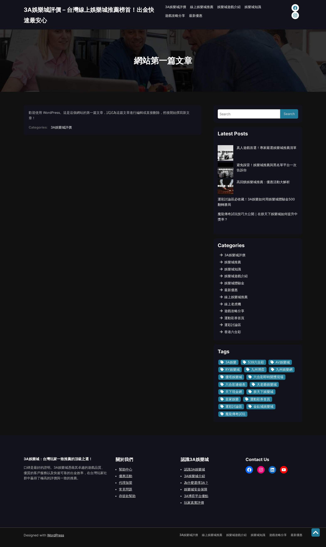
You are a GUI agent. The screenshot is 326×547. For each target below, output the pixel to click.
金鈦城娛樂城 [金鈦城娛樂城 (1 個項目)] (263, 406)
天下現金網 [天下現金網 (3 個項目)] (233, 392)
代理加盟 (125, 483)
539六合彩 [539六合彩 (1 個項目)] (256, 362)
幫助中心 (125, 469)
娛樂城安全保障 (195, 489)
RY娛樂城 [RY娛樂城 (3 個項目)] (232, 369)
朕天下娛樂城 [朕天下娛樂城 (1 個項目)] (263, 392)
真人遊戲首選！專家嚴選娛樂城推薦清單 (266, 148)
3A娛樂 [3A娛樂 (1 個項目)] (230, 362)
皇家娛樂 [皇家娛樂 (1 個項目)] (232, 399)
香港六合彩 (232, 332)
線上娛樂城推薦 (236, 297)
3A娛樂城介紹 (194, 476)
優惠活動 (125, 476)
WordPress (55, 535)
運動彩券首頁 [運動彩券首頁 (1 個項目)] (260, 399)
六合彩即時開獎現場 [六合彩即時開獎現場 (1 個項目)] (268, 377)
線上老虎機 (232, 304)
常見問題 (125, 489)
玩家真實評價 (194, 502)
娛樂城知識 (232, 269)
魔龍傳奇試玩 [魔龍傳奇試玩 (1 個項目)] (235, 414)
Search (289, 114)
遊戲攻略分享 (234, 311)
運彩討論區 (232, 325)
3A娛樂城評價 (61, 127)
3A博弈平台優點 (196, 496)
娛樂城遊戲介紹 (236, 276)
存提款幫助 (127, 496)
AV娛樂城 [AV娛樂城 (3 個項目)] (282, 362)
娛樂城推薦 (232, 262)
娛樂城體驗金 (234, 283)
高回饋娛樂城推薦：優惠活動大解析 (263, 182)
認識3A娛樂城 (194, 469)
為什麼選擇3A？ (196, 483)
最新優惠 (231, 290)
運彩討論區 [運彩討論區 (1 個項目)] (233, 406)
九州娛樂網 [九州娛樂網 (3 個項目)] (284, 369)
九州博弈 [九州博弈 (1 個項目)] (257, 369)
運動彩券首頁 (234, 318)
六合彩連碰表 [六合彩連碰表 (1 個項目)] (235, 384)
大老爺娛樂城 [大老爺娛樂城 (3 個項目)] (267, 384)
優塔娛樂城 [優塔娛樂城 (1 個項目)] (233, 377)
